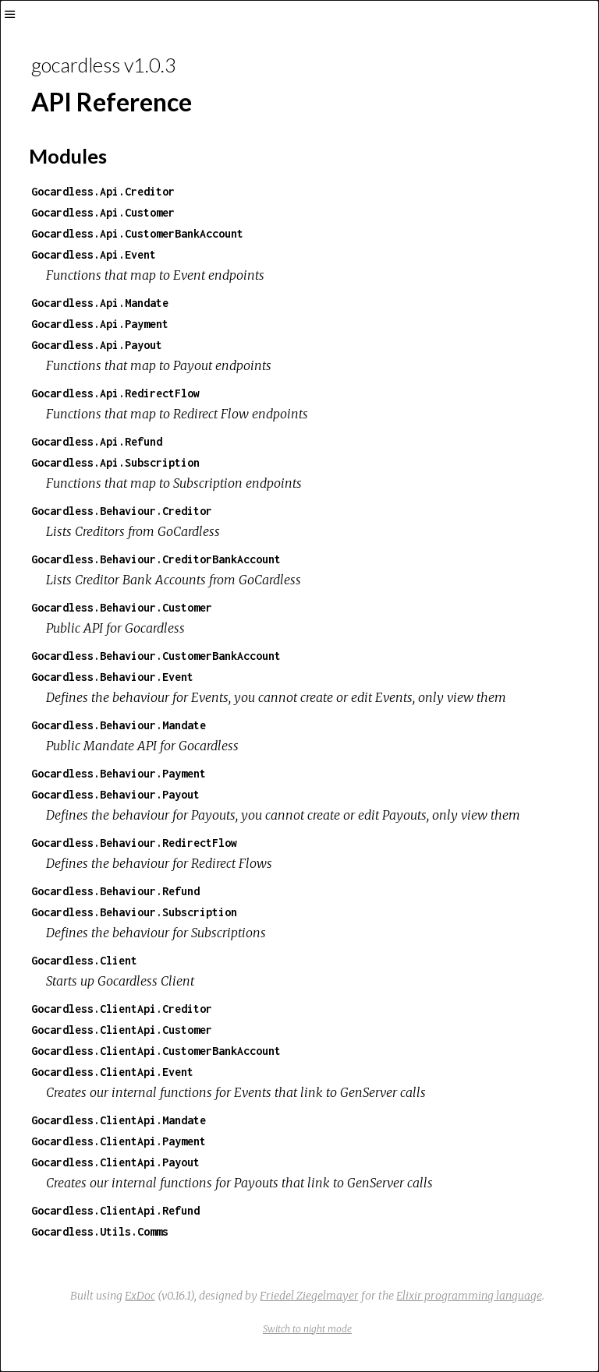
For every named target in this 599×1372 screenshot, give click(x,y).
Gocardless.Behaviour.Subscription (134, 912)
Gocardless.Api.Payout (96, 344)
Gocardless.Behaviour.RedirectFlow (134, 842)
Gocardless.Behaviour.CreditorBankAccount (156, 559)
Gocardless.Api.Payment (99, 323)
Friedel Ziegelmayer (309, 1296)
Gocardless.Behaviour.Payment (118, 773)
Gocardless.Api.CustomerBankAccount (137, 233)
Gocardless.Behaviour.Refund (115, 891)
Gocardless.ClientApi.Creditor (121, 1008)
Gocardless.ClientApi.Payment (118, 1141)
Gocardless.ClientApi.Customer (121, 1029)
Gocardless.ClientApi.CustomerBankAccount (156, 1050)
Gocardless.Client (84, 960)
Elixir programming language (469, 1296)
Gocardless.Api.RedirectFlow (115, 393)
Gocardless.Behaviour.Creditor (121, 510)
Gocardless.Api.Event (93, 254)
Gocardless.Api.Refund (96, 441)
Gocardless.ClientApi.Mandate (118, 1120)
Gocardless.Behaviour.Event (112, 676)
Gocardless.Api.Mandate (99, 302)
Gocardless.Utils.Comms (99, 1231)
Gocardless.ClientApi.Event (112, 1071)
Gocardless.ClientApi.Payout (115, 1162)
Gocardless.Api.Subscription (115, 462)
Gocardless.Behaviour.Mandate (118, 725)
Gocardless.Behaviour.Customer (121, 607)
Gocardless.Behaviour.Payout (115, 794)
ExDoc (140, 1296)
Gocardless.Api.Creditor (103, 191)
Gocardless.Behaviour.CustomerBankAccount (156, 655)
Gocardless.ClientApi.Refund (115, 1210)
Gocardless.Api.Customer (103, 212)
